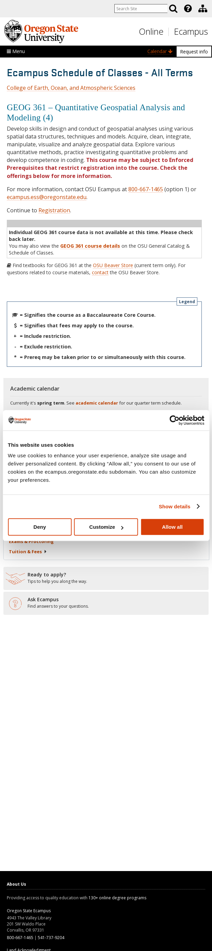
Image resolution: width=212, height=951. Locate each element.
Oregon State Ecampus (29, 911)
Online (151, 31)
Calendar (160, 51)
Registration (54, 210)
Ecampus (191, 31)
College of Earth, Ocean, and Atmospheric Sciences (71, 88)
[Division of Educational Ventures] (203, 8)
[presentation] (187, 8)
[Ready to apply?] (106, 578)
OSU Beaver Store (113, 265)
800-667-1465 (145, 189)
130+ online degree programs (117, 898)
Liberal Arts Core (38, 492)
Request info (194, 51)
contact (100, 272)
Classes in (31, 500)
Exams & (31, 541)
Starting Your (36, 531)
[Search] (173, 8)
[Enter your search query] (139, 8)
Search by (30, 451)
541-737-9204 (51, 937)
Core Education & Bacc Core (49, 484)
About (26, 521)
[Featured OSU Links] (188, 8)
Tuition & (28, 551)
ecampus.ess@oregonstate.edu (46, 197)
